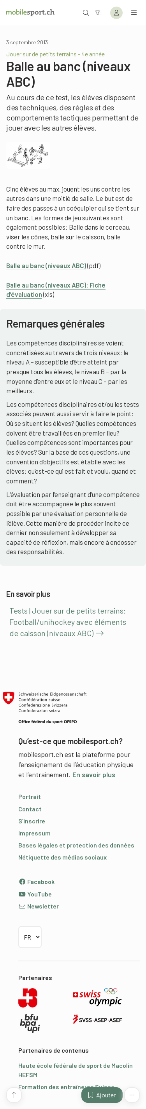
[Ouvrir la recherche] (86, 12)
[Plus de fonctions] (132, 1095)
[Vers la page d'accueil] (30, 12)
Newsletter (38, 906)
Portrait (29, 796)
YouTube (35, 894)
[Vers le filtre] (98, 12)
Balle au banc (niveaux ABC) (46, 265)
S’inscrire (31, 821)
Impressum (34, 833)
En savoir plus (93, 774)
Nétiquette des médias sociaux (62, 857)
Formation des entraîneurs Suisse (66, 1086)
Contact (30, 809)
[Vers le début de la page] (14, 1095)
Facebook (36, 881)
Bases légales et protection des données (76, 845)
